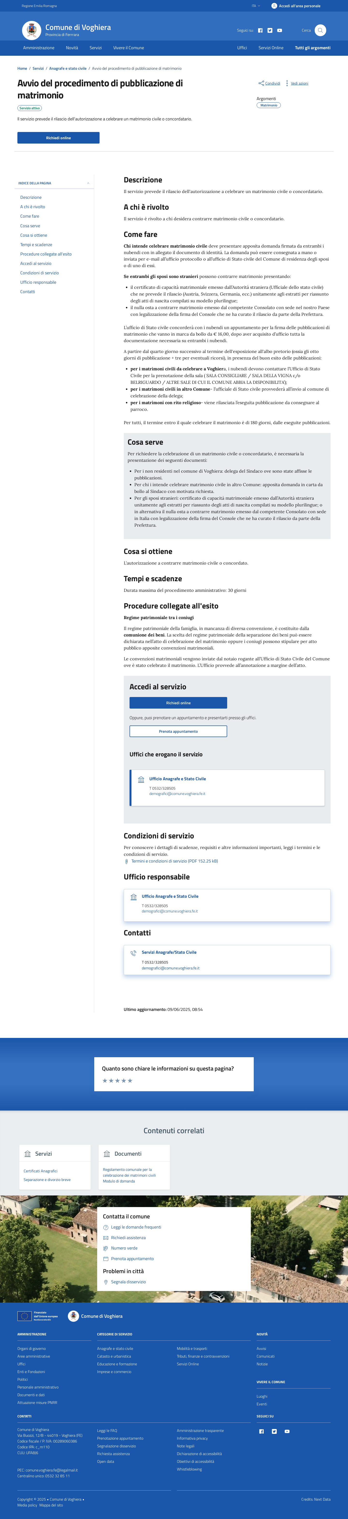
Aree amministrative (33, 1356)
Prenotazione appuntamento (120, 1438)
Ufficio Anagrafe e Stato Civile (177, 779)
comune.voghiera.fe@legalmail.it (52, 1470)
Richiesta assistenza (113, 1454)
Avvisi (261, 1348)
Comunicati (266, 1356)
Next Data (322, 1499)
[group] (55, 1170)
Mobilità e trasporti (192, 1348)
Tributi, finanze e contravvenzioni (203, 1356)
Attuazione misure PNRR (37, 1402)
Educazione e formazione (117, 1364)
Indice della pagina (54, 183)
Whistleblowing (189, 1469)
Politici (22, 1379)
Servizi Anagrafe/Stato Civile (169, 952)
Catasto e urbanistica (114, 1356)
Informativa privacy (192, 1438)
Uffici (242, 47)
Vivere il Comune (128, 47)
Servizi (96, 47)
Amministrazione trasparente (200, 1430)
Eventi (262, 1404)
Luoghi (262, 1396)
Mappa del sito (51, 1505)
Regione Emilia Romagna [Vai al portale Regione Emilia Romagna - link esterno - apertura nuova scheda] (39, 5)
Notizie (262, 1364)
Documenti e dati (31, 1395)
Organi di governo (31, 1348)
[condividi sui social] (269, 83)
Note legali (185, 1446)
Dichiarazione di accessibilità (199, 1454)
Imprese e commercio (114, 1371)
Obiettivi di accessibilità (195, 1461)
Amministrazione (38, 47)
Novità (72, 47)
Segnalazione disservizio (116, 1446)
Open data (105, 1461)
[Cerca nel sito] (320, 30)
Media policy (27, 1505)
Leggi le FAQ (107, 1430)
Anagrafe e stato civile (115, 1348)
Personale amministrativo (37, 1387)
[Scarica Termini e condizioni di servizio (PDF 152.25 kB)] (171, 861)
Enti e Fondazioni (31, 1371)
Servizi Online (271, 47)
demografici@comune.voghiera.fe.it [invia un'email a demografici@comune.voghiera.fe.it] (177, 793)
